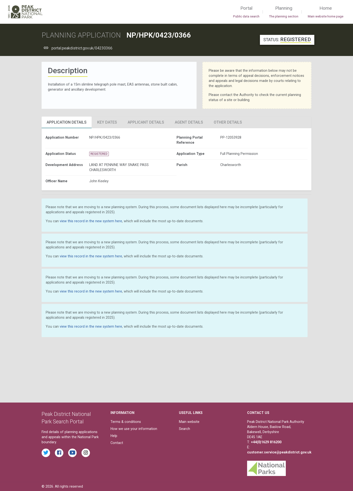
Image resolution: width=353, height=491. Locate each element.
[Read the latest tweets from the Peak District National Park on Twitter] (46, 453)
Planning (283, 12)
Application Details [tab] (67, 122)
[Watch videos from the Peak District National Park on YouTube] (72, 453)
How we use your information (133, 429)
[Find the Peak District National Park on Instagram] (85, 453)
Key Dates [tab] (107, 122)
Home (325, 12)
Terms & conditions (125, 422)
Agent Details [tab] (189, 122)
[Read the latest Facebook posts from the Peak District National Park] (59, 453)
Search (184, 429)
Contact (116, 443)
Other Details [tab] (228, 122)
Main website (189, 422)
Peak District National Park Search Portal (66, 418)
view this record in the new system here (91, 221)
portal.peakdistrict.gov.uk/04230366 (81, 48)
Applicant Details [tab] (146, 122)
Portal (246, 12)
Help (113, 436)
